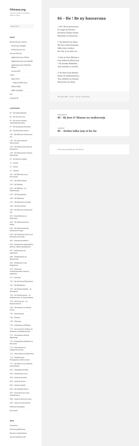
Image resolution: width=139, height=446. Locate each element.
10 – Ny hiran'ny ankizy (18, 159)
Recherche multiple (18, 46)
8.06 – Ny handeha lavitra (19, 389)
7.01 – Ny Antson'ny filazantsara (21, 281)
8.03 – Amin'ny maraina (18, 377)
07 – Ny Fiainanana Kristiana (20, 127)
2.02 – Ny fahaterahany (18, 180)
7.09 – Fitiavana (15, 321)
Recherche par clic (18, 50)
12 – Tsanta (14, 167)
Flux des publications (17, 429)
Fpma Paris (15, 79)
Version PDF (15, 71)
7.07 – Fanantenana (17, 314)
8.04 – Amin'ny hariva (18, 381)
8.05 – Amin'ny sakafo (17, 385)
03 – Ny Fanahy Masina (18, 113)
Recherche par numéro (18, 42)
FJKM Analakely (17, 90)
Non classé (13, 410)
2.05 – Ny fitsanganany (18, 194)
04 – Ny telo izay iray (17, 117)
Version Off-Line (16, 53)
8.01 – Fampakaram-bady (19, 370)
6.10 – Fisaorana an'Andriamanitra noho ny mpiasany (19, 271)
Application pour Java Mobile (22, 61)
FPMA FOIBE (16, 86)
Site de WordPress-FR (18, 437)
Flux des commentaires (18, 433)
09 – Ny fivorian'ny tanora (19, 131)
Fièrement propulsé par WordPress (71, 149)
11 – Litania (14, 163)
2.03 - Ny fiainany (83, 97)
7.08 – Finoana (15, 317)
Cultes (12, 75)
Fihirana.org (18, 9)
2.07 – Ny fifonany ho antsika (20, 202)
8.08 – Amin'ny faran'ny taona (20, 399)
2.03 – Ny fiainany (16, 184)
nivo (72, 97)
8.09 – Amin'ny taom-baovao (20, 403)
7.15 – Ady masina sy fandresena (22, 354)
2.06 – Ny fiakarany (17, 198)
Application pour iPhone (20, 57)
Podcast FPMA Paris (20, 83)
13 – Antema (14, 170)
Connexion (14, 425)
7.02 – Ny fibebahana (17, 285)
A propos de (14, 98)
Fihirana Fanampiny (17, 407)
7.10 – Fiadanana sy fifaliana (20, 325)
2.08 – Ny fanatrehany (18, 206)
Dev (11, 94)
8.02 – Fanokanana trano (19, 374)
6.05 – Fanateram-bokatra (19, 240)
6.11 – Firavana (15, 277)
